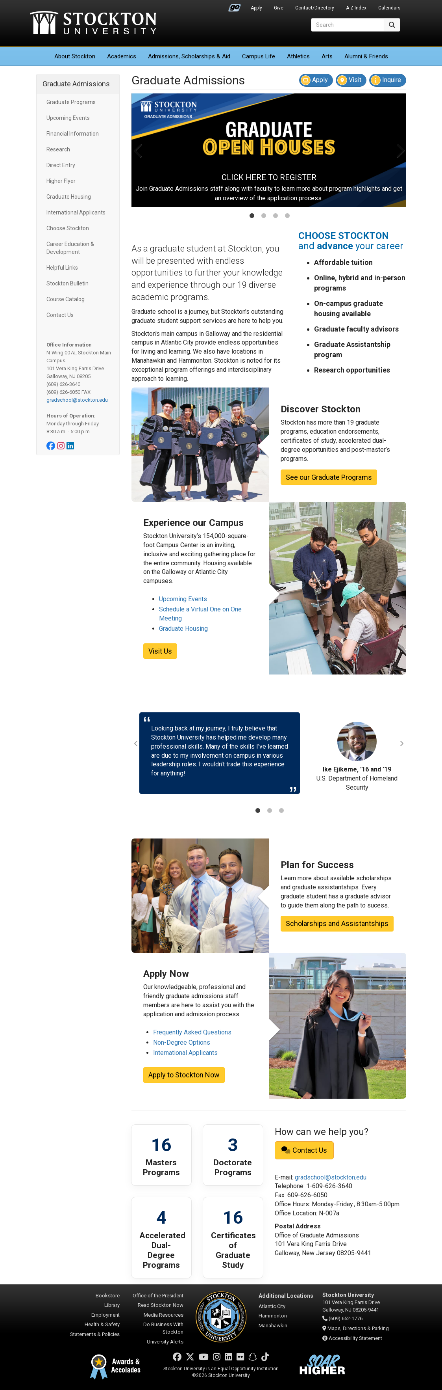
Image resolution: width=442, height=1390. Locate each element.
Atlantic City (272, 1306)
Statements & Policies (95, 1334)
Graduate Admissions (76, 84)
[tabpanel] (268, 150)
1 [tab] (252, 216)
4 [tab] (287, 216)
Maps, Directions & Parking (358, 1328)
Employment (105, 1315)
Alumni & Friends (366, 56)
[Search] (347, 25)
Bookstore (108, 1296)
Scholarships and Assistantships (337, 923)
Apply (256, 8)
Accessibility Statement (355, 1338)
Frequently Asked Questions (192, 1032)
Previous (138, 150)
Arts (327, 56)
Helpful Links (62, 268)
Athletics (298, 56)
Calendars (389, 8)
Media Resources (163, 1315)
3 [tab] (275, 216)
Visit (349, 80)
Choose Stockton (67, 228)
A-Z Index (356, 8)
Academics (121, 56)
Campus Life (258, 56)
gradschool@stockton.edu (77, 400)
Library (112, 1305)
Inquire (386, 80)
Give (278, 8)
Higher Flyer (61, 181)
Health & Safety (102, 1324)
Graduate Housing (68, 197)
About (74, 56)
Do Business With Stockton (163, 1328)
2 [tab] (263, 216)
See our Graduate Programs (329, 477)
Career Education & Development (70, 248)
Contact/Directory (314, 8)
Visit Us (160, 651)
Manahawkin (273, 1326)
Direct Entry (60, 165)
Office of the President (158, 1296)
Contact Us (60, 315)
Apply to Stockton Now (184, 1075)
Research (58, 149)
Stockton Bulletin (67, 283)
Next (399, 150)
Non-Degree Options (181, 1042)
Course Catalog (65, 299)
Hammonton (273, 1316)
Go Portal (234, 6)
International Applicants (75, 212)
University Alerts (165, 1342)
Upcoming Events (68, 118)
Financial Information (72, 133)
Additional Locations (286, 1296)
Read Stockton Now (160, 1305)
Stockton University (93, 23)
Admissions (189, 56)
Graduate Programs (71, 102)
